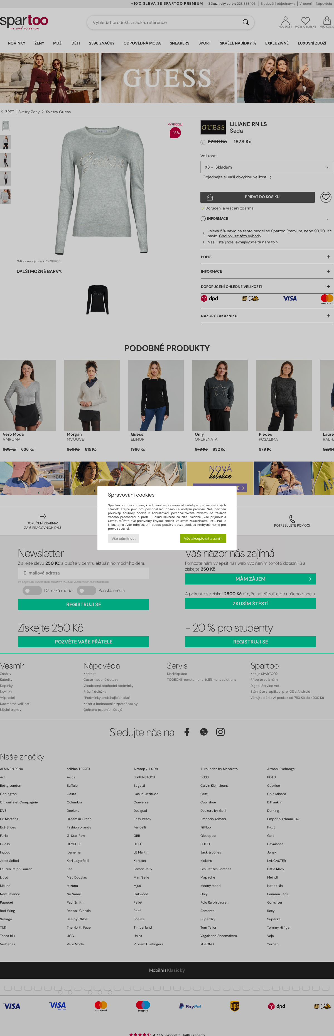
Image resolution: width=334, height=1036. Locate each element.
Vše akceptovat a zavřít (203, 538)
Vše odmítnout (124, 538)
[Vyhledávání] (245, 22)
